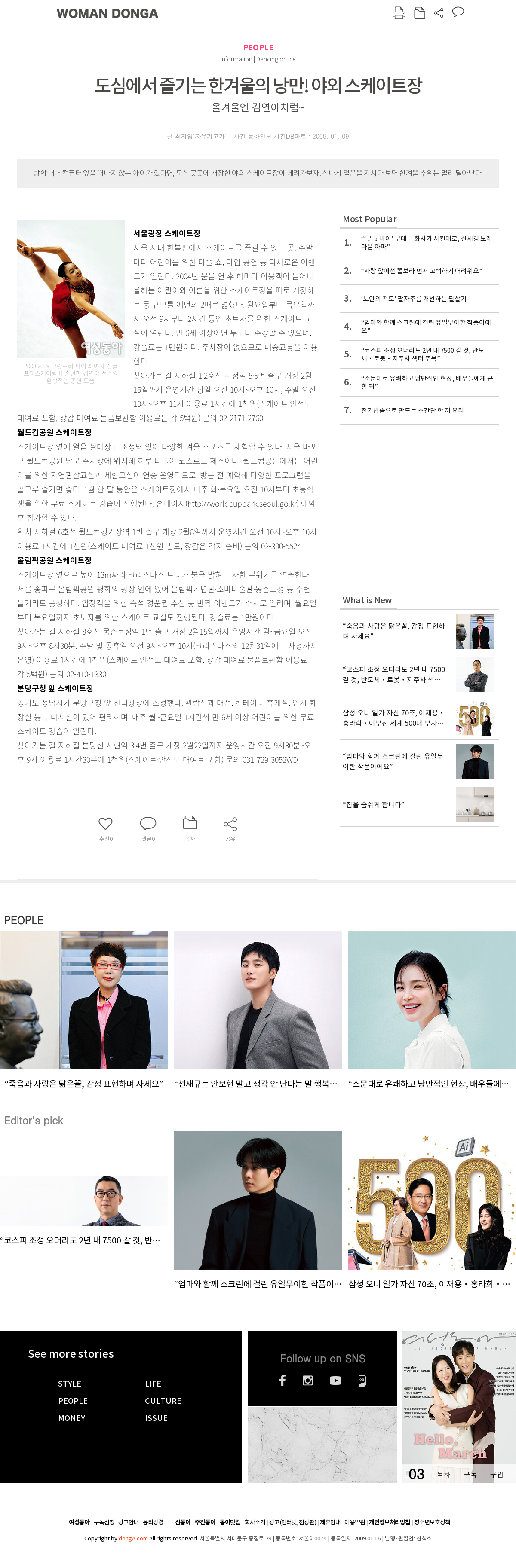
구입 (497, 1474)
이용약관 (354, 1522)
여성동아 (79, 1522)
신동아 (182, 1522)
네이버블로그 (362, 1380)
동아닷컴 (230, 1522)
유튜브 (335, 1380)
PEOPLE (258, 47)
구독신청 (104, 1522)
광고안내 (128, 1522)
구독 (470, 1474)
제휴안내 (330, 1522)
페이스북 (283, 1380)
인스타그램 (308, 1380)
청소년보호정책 (432, 1522)
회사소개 (255, 1522)
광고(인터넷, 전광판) (292, 1522)
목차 (443, 1474)
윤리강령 (153, 1522)
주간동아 (205, 1522)
